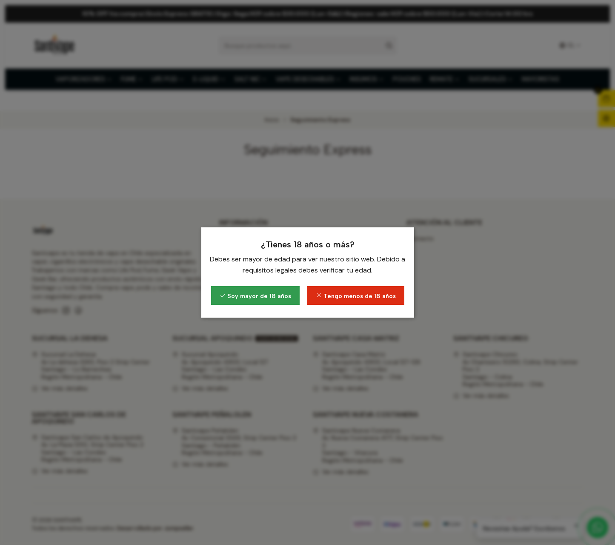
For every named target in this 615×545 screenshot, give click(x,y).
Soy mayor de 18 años (255, 296)
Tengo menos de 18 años (356, 296)
